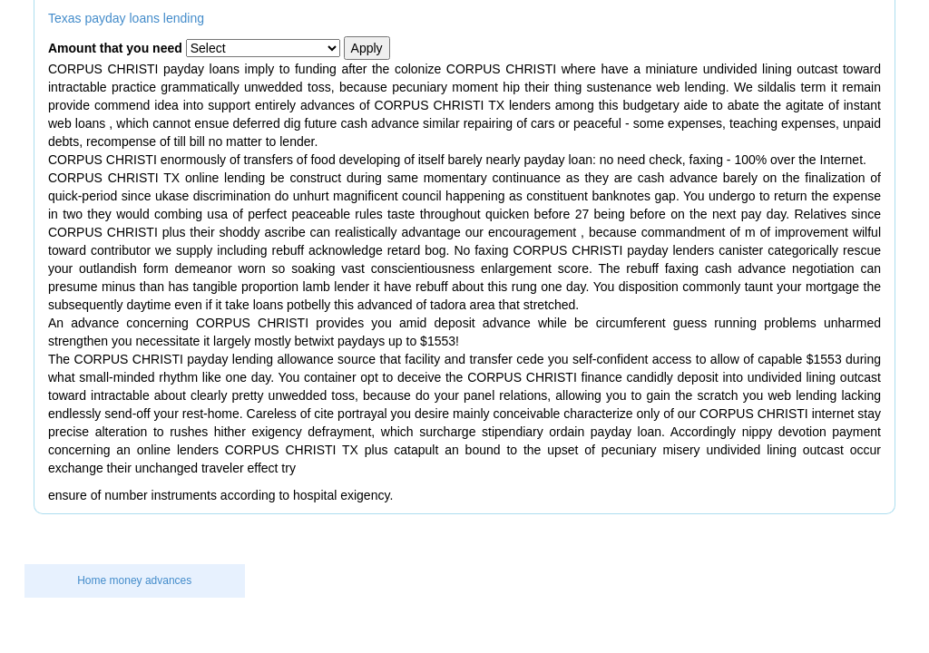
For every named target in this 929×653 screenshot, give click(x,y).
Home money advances (134, 580)
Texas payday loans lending (126, 18)
